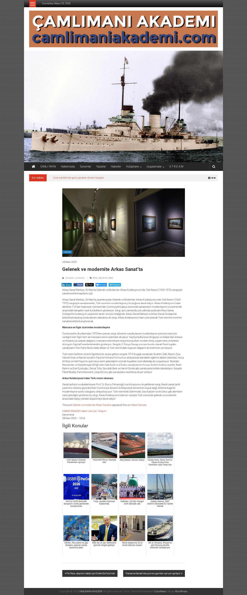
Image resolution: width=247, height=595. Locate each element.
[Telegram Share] (115, 284)
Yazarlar (101, 166)
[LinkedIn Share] (67, 284)
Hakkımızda (68, 166)
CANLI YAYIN (48, 166)
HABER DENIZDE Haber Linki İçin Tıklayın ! (84, 411)
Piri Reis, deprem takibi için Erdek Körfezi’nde (91, 573)
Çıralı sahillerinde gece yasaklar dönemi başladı (78, 177)
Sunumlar (85, 166)
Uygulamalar (154, 166)
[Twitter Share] (89, 284)
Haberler (116, 166)
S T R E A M (176, 166)
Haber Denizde (138, 405)
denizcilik (103, 278)
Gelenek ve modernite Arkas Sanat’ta (91, 405)
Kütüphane (132, 166)
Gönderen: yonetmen (75, 278)
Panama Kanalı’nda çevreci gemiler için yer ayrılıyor (153, 573)
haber (110, 278)
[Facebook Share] (78, 284)
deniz (95, 278)
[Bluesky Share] (101, 284)
